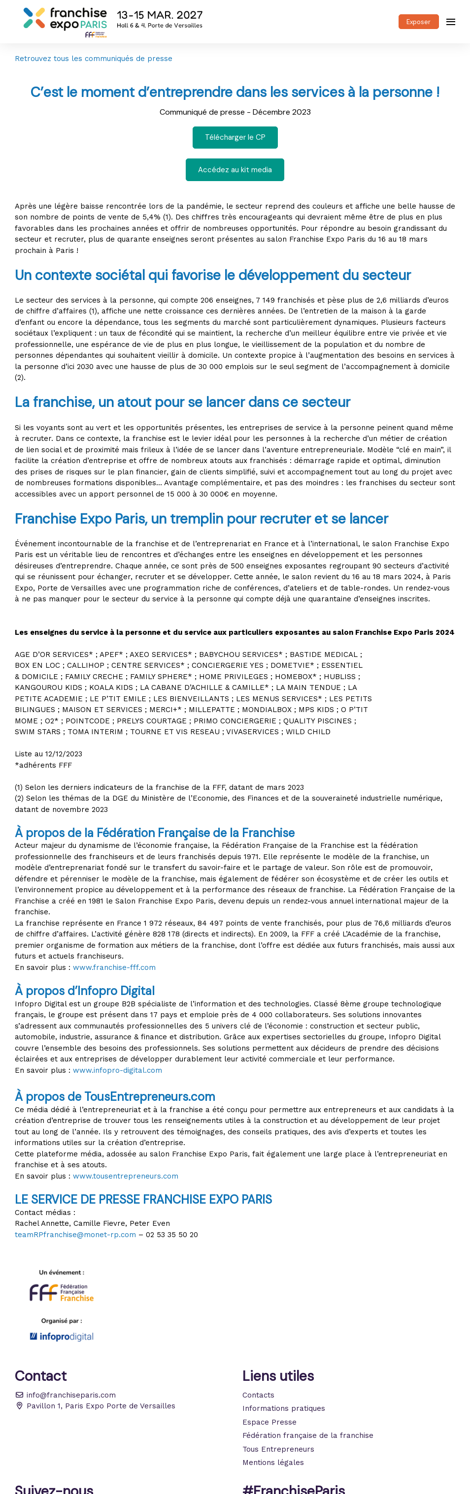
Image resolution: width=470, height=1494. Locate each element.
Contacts (258, 1395)
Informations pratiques (283, 1408)
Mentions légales (273, 1462)
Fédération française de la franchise (307, 1435)
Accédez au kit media (235, 170)
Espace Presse (269, 1422)
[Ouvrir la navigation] (450, 21)
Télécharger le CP (235, 137)
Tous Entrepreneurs (278, 1449)
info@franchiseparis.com (65, 1395)
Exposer (418, 22)
